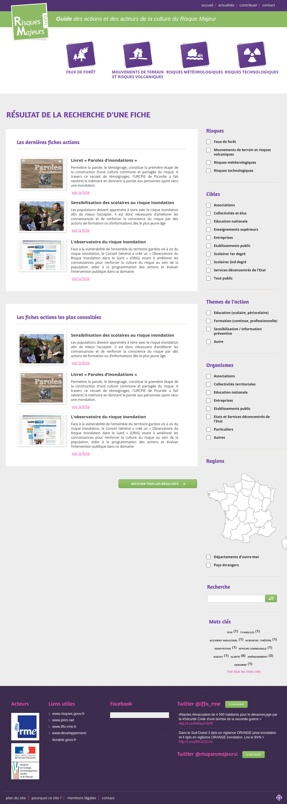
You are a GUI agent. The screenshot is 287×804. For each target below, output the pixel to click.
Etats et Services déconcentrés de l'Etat (242, 419)
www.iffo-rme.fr (64, 726)
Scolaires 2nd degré (230, 262)
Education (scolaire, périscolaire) (241, 313)
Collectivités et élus (230, 213)
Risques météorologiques (235, 162)
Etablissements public (232, 246)
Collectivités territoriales (235, 384)
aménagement (257, 657)
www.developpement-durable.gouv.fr (69, 736)
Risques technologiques (233, 170)
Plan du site (16, 797)
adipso (279, 797)
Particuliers (223, 429)
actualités (226, 5)
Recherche (279, 50)
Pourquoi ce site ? (47, 797)
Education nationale (230, 221)
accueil (207, 5)
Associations (224, 205)
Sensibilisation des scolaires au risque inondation (122, 202)
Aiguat (218, 657)
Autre (218, 341)
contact (268, 5)
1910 (230, 632)
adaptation (222, 648)
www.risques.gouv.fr (68, 713)
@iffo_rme (208, 703)
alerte (235, 657)
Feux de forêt (225, 142)
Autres (219, 437)
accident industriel (224, 640)
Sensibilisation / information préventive (238, 331)
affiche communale (252, 648)
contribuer (249, 5)
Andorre (240, 665)
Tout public (223, 278)
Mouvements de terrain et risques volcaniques (242, 152)
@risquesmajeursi (216, 753)
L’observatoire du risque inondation (108, 241)
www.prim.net (63, 720)
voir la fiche (81, 192)
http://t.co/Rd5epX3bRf (196, 724)
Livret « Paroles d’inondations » (104, 160)
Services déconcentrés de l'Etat (240, 270)
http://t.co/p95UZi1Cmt (195, 742)
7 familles (247, 632)
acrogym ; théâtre (258, 640)
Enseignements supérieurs (236, 229)
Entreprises (223, 237)
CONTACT (108, 797)
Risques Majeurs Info (29, 20)
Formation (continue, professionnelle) (245, 321)
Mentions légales (81, 797)
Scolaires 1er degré (230, 254)
